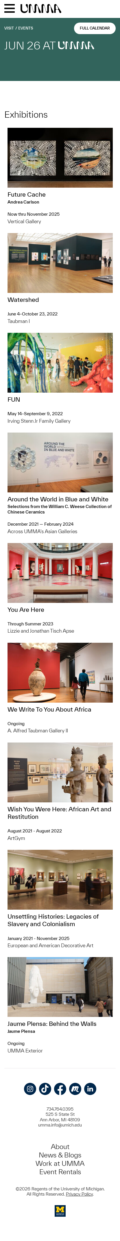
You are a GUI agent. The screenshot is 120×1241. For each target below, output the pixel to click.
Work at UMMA (60, 1163)
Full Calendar (95, 28)
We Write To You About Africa (49, 709)
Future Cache (27, 194)
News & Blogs (60, 1155)
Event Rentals (60, 1172)
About (60, 1146)
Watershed (23, 299)
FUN (14, 399)
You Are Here (26, 609)
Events (25, 28)
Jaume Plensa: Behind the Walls (52, 1023)
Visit (9, 28)
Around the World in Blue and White (58, 499)
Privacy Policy (79, 1194)
